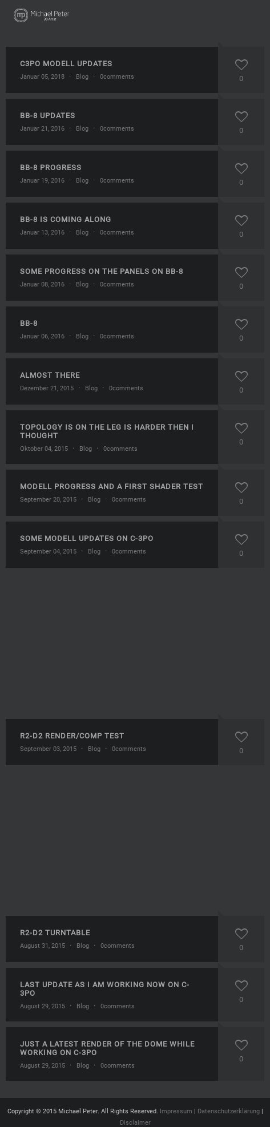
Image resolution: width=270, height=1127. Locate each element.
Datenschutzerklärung (229, 1111)
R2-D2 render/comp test (72, 736)
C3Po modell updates (66, 63)
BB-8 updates (47, 115)
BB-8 (29, 323)
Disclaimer (135, 1122)
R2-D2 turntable (55, 932)
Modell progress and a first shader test (111, 486)
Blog (82, 76)
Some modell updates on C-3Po (87, 538)
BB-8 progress (51, 167)
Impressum (176, 1111)
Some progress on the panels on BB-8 (101, 271)
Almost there (50, 375)
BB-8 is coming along (65, 219)
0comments (117, 76)
